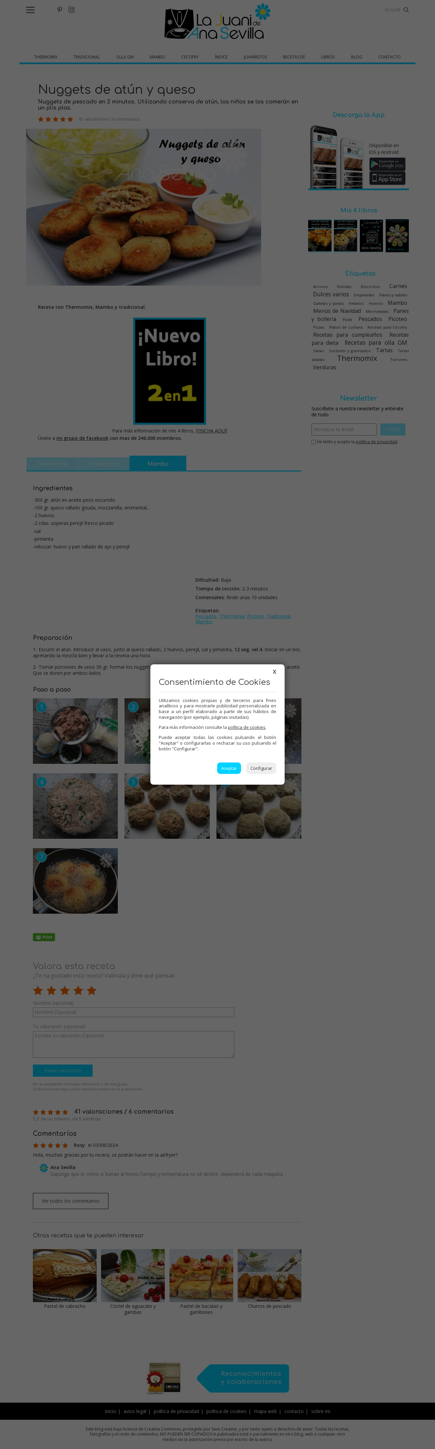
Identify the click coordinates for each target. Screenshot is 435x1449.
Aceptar (229, 768)
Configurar (261, 768)
